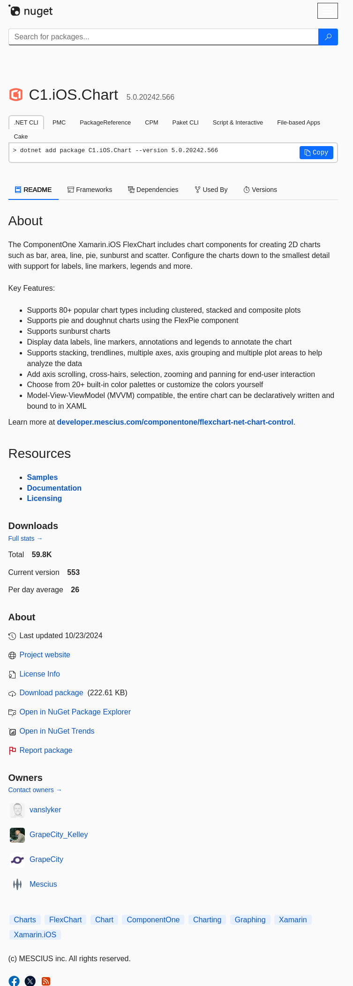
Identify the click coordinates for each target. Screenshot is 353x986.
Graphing (250, 920)
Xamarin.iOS (35, 935)
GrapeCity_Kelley (59, 835)
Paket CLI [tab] (186, 122)
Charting (207, 920)
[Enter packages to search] (163, 37)
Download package (51, 693)
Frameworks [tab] (90, 189)
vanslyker (45, 810)
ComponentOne (153, 920)
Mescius (43, 884)
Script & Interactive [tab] (238, 122)
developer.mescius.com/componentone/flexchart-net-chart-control (175, 422)
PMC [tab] (59, 122)
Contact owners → (35, 790)
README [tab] (33, 189)
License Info (40, 674)
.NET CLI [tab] (26, 122)
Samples (42, 477)
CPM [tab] (151, 122)
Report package (46, 750)
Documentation (54, 488)
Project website (45, 655)
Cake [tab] (21, 136)
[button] (316, 152)
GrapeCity (46, 859)
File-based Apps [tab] (298, 122)
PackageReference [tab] (105, 122)
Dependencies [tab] (153, 189)
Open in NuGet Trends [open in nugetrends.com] (57, 731)
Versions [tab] (260, 189)
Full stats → (25, 538)
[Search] (328, 37)
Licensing (44, 498)
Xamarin (293, 920)
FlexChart (65, 920)
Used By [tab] (211, 189)
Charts (25, 920)
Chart (104, 920)
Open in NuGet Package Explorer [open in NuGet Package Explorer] (75, 712)
